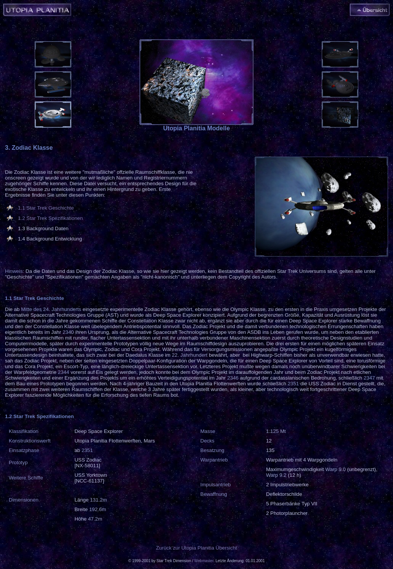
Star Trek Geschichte (50, 208)
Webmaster (203, 561)
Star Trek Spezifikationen (54, 218)
